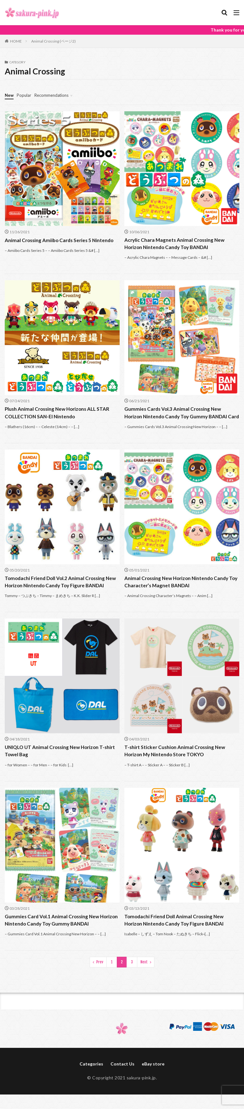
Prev (99, 980)
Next (144, 980)
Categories (91, 1082)
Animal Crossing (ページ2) (53, 41)
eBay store (153, 1082)
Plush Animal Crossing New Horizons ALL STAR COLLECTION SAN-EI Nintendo (59, 413)
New (9, 95)
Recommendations (54, 95)
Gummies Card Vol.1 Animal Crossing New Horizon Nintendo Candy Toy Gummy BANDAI (58, 937)
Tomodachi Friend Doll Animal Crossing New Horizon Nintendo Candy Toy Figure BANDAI (176, 937)
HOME (16, 41)
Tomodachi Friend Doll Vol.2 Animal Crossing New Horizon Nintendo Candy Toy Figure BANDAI (57, 594)
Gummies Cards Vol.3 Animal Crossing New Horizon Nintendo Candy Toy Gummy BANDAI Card (178, 417)
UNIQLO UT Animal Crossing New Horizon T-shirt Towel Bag (57, 768)
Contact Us (122, 1082)
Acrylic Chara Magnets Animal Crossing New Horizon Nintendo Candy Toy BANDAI (176, 244)
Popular (25, 95)
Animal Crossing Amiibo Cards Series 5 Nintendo (61, 240)
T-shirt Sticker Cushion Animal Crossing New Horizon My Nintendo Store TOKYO (176, 768)
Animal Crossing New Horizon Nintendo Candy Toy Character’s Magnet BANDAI (178, 590)
